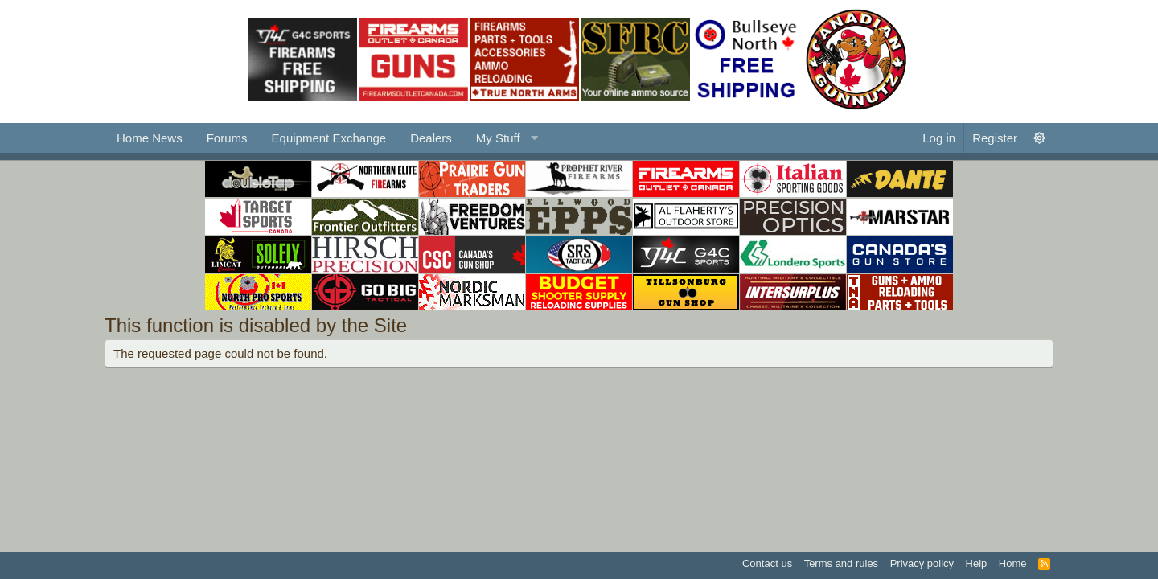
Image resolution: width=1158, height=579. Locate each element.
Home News (150, 138)
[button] (505, 138)
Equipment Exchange (329, 138)
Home (1013, 563)
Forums (227, 138)
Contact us (767, 563)
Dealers (431, 138)
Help (977, 563)
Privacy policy (922, 563)
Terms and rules (841, 563)
